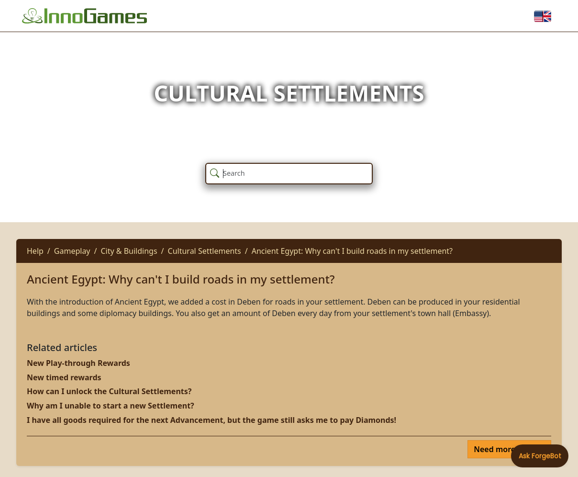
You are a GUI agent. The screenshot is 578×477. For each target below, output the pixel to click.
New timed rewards (64, 377)
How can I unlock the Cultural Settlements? (109, 391)
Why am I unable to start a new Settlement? (110, 405)
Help (35, 251)
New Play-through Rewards (78, 363)
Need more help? (506, 449)
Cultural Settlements (204, 251)
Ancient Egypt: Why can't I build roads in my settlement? (352, 251)
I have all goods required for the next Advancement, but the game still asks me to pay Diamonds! (211, 420)
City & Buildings (128, 251)
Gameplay (72, 251)
